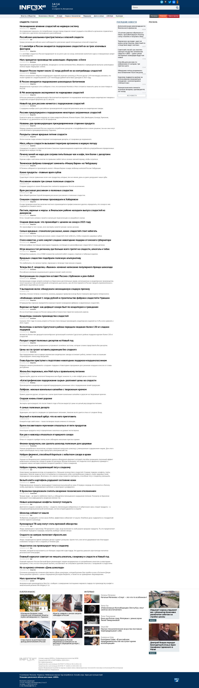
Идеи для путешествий (94, 675)
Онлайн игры (79, 675)
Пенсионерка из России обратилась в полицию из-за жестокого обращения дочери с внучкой (66, 642)
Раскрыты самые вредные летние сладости (43, 134)
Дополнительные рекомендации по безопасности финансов (131, 27)
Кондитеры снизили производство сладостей (44, 316)
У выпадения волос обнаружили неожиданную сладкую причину (55, 289)
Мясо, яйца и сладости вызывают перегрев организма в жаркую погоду (58, 143)
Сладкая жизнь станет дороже (36, 398)
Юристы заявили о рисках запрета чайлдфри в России (67, 614)
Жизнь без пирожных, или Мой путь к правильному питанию (52, 371)
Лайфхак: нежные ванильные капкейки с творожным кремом (53, 389)
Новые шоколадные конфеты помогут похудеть (46, 502)
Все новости (132, 95)
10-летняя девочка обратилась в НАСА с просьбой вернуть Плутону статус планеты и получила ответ (131, 35)
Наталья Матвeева (108, 595)
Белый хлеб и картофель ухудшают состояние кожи (48, 480)
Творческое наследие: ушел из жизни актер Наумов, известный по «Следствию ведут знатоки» (131, 43)
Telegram (161, 2)
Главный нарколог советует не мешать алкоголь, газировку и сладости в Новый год (64, 556)
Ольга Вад (104, 627)
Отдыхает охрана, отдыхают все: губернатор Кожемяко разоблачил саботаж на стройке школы (163, 613)
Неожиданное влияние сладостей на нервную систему (49, 26)
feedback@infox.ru (30, 686)
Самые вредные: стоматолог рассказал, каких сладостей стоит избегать (58, 231)
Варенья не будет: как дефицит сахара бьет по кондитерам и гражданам (59, 307)
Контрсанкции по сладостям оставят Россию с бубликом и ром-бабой (57, 276)
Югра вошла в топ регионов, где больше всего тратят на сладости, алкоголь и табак (64, 249)
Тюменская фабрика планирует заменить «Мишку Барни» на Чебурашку (58, 163)
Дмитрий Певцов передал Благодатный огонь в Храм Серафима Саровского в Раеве (163, 646)
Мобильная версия (52, 675)
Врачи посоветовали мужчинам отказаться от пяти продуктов (53, 425)
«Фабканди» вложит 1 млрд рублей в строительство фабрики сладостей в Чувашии (65, 298)
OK (177, 2)
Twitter (169, 2)
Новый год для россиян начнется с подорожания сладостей (52, 103)
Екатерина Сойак (107, 637)
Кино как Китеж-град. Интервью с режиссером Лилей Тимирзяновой (121, 619)
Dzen (165, 2)
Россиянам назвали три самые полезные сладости (47, 181)
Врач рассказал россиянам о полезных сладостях (46, 190)
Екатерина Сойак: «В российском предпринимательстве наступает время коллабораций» (118, 641)
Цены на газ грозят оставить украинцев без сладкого (48, 349)
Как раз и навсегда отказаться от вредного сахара (46, 434)
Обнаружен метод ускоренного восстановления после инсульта (130, 71)
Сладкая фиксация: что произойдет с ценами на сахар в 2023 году (55, 222)
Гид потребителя (67, 675)
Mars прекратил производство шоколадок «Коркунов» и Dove (53, 60)
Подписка (40, 675)
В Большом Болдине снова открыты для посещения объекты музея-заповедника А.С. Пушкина (34, 615)
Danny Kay (105, 606)
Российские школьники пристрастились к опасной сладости (52, 37)
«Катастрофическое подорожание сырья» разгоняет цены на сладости (58, 380)
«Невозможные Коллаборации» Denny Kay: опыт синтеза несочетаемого (122, 609)
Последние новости (127, 22)
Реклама (33, 675)
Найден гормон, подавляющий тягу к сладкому (45, 467)
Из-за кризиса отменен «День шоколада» (42, 567)
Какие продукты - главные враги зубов (40, 172)
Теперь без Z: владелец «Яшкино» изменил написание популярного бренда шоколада (66, 267)
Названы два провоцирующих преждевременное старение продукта (57, 123)
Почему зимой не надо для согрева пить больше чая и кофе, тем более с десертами (65, 154)
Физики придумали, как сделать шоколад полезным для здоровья (56, 443)
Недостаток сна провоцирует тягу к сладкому (44, 545)
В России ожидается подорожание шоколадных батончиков (52, 81)
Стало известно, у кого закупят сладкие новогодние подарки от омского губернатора (65, 240)
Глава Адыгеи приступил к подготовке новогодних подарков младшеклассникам (63, 360)
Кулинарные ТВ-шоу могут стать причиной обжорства (48, 524)
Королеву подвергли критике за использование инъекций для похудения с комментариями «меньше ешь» (130, 80)
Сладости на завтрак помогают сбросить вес (43, 535)
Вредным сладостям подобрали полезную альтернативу (50, 258)
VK (173, 2)
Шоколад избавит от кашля (34, 513)
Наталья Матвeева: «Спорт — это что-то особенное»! (124, 597)
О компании (24, 675)
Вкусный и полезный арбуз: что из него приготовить (48, 416)
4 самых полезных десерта (34, 407)
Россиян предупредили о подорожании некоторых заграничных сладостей (60, 112)
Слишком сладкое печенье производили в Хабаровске (49, 199)
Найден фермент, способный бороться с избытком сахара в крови (55, 454)
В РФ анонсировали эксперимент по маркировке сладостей (52, 92)
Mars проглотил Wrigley (32, 578)
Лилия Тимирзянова (108, 616)
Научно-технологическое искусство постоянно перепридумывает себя (121, 630)
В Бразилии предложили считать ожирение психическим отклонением (58, 491)
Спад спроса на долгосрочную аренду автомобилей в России (33, 641)
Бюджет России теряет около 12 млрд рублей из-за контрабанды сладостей (61, 70)
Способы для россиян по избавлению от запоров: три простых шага (129, 64)
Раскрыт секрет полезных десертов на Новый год (46, 340)
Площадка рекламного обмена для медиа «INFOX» (39, 677)
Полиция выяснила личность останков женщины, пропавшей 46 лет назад (131, 89)
